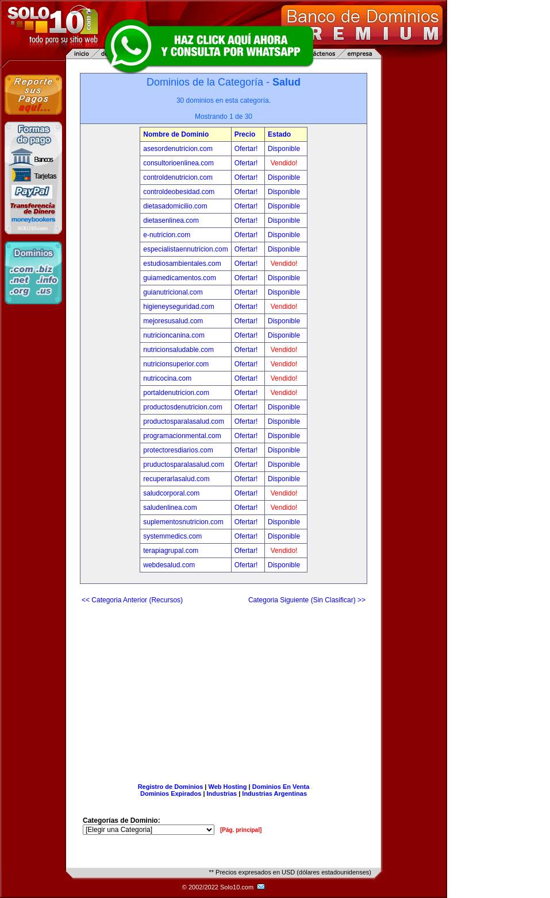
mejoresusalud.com (173, 321)
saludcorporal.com (171, 493)
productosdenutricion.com (182, 407)
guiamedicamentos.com (179, 278)
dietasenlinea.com (171, 220)
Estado (279, 134)
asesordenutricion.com (178, 149)
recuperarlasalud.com (176, 479)
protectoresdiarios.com (178, 450)
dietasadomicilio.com (175, 206)
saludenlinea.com (170, 508)
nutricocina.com (167, 378)
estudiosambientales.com (182, 264)
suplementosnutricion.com (183, 522)
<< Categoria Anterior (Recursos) (132, 600)
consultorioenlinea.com (178, 163)
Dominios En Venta (281, 786)
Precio (245, 134)
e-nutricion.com (166, 235)
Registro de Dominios (170, 786)
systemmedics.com (172, 536)
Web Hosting (228, 786)
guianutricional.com (172, 292)
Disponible (284, 149)
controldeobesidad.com (178, 192)
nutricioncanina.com (174, 335)
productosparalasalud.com (183, 421)
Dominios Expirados (170, 793)
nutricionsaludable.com (178, 350)
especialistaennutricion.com (185, 249)
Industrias (222, 793)
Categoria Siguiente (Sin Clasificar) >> (307, 600)
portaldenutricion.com (176, 393)
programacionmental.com (182, 436)
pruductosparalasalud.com (183, 464)
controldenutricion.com (178, 177)
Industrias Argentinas (274, 793)
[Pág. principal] (240, 830)
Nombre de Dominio (176, 134)
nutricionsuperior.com (176, 364)
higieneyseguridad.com (178, 307)
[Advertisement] (223, 689)
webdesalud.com (169, 565)
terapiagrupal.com (170, 551)
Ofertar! (247, 149)
